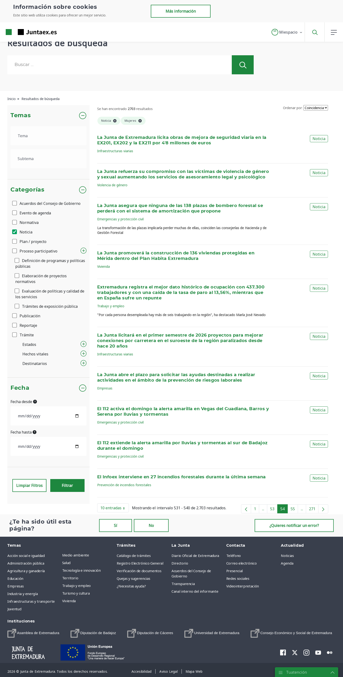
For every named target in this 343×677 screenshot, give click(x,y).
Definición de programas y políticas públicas (50, 263)
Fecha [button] (19, 388)
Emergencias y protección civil (120, 219)
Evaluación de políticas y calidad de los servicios (49, 293)
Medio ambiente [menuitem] (75, 555)
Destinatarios (34, 363)
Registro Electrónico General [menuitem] (140, 563)
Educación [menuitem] (15, 578)
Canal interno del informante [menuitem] (195, 591)
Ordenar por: (293, 108)
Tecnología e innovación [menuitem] (81, 570)
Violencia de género (112, 185)
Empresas (104, 388)
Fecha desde (23, 401)
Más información (181, 11)
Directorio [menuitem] (180, 563)
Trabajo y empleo (110, 306)
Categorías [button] (27, 190)
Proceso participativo (35, 251)
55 (294, 509)
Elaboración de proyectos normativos (41, 278)
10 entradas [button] (114, 508)
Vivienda (103, 266)
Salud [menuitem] (66, 562)
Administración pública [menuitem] (25, 563)
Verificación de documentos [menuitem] (139, 570)
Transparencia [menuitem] (183, 583)
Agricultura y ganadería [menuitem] (26, 570)
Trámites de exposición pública (46, 306)
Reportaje (25, 325)
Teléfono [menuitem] (233, 555)
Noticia (22, 232)
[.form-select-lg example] (48, 135)
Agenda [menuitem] (287, 563)
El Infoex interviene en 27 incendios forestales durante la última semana (181, 477)
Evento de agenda (32, 213)
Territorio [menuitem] (70, 578)
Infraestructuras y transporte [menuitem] (31, 601)
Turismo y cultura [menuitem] (76, 593)
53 (273, 509)
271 (313, 509)
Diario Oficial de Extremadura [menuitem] (195, 555)
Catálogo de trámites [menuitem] (134, 555)
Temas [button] (20, 115)
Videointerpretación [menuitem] (242, 586)
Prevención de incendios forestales (124, 485)
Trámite (23, 335)
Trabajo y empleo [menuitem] (76, 585)
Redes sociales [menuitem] (237, 578)
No (151, 525)
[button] (287, 32)
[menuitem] (33, 633)
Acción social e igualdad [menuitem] (26, 555)
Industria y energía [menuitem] (22, 593)
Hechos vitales (35, 354)
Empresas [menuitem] (15, 586)
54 (284, 509)
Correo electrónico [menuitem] (241, 563)
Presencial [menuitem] (234, 570)
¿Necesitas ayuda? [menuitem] (131, 586)
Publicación (26, 315)
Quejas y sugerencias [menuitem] (133, 578)
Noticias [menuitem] (287, 555)
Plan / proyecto (29, 241)
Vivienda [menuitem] (69, 600)
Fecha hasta (23, 432)
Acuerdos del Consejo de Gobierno (47, 203)
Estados (29, 344)
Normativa (26, 222)
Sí (115, 525)
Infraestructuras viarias (115, 151)
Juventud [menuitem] (14, 608)
